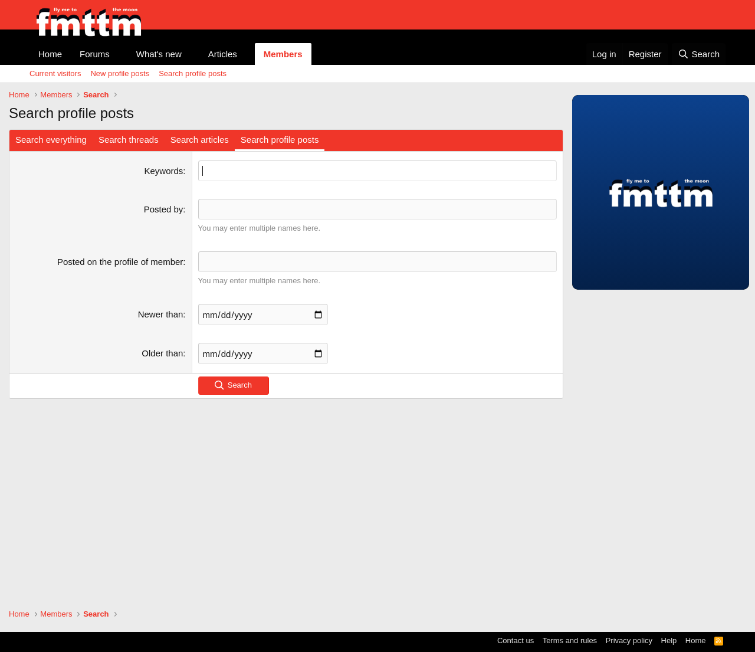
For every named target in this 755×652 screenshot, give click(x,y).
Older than (162, 353)
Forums (95, 54)
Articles (222, 54)
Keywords (164, 171)
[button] (119, 54)
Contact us (515, 640)
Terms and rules (570, 640)
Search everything (51, 140)
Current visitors (55, 73)
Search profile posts (192, 73)
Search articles (199, 140)
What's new (159, 54)
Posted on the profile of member (120, 262)
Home (50, 54)
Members (283, 54)
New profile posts (119, 73)
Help (669, 640)
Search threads (129, 140)
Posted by (163, 209)
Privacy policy (629, 640)
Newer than (160, 314)
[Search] (699, 54)
